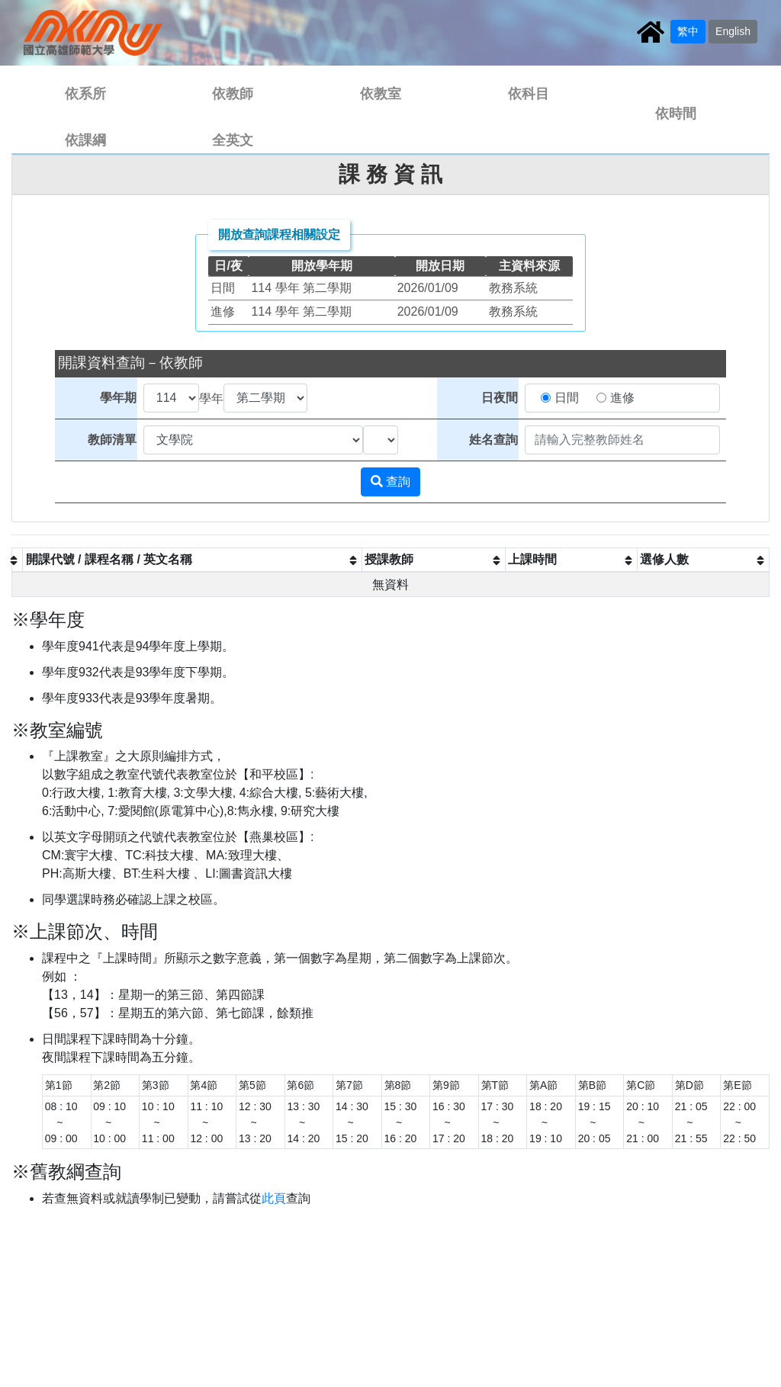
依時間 (675, 113)
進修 (622, 397)
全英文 (232, 140)
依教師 (232, 93)
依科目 (528, 93)
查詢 (390, 481)
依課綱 (85, 140)
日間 (566, 397)
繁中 (688, 31)
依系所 (85, 93)
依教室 (380, 93)
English (732, 31)
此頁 (274, 1198)
